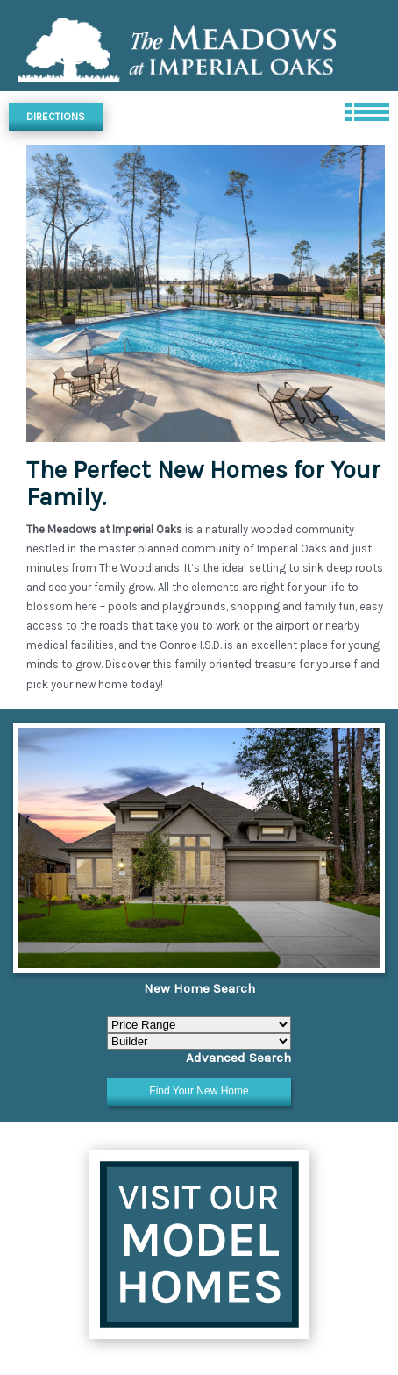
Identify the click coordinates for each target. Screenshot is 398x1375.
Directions (55, 116)
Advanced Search (238, 1057)
